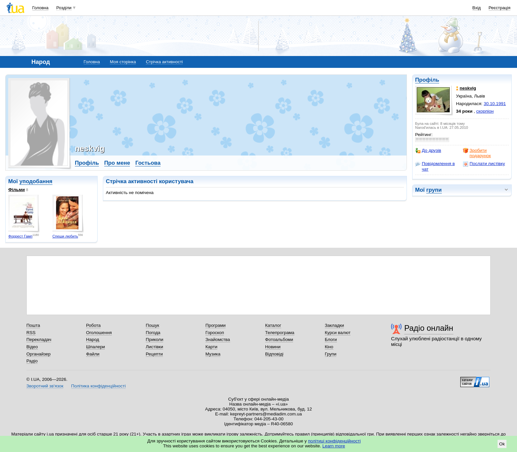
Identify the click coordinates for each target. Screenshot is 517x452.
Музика (212, 354)
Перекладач (38, 339)
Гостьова (147, 163)
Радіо (32, 360)
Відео (32, 346)
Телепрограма (279, 332)
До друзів (428, 150)
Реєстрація (499, 7)
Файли (93, 354)
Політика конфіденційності (98, 385)
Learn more (333, 445)
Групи (330, 354)
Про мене (117, 163)
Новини (273, 346)
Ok (502, 443)
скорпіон (485, 111)
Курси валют (337, 332)
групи (434, 190)
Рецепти (154, 354)
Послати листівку (484, 163)
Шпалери (95, 346)
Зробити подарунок (477, 153)
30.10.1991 (495, 103)
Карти (211, 346)
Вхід (476, 7)
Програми (215, 325)
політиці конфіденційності (334, 440)
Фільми (16, 189)
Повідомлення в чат (435, 166)
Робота (93, 325)
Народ (92, 339)
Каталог (273, 325)
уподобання (35, 181)
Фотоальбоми (279, 339)
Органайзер (38, 354)
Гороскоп (214, 332)
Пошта (33, 325)
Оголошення (99, 332)
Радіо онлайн (428, 328)
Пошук (152, 325)
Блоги (331, 339)
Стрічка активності (164, 61)
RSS (31, 332)
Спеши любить (65, 236)
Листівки (154, 346)
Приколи (154, 339)
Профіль (427, 80)
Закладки (334, 325)
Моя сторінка (123, 61)
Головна (40, 7)
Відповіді (274, 354)
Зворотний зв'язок (44, 385)
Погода (153, 332)
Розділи (64, 7)
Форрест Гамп (20, 236)
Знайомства (217, 339)
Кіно (329, 346)
